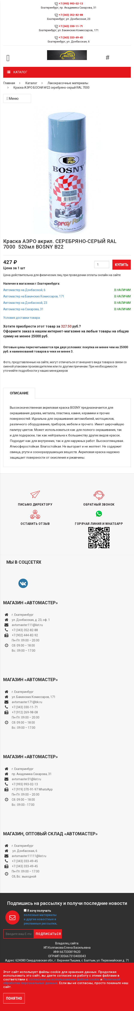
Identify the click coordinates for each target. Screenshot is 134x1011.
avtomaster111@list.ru (27, 625)
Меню (13, 98)
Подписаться (48, 934)
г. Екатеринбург (23, 614)
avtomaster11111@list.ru (29, 856)
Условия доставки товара (21, 317)
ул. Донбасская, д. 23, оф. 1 (31, 620)
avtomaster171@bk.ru (27, 702)
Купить (121, 264)
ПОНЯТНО (14, 998)
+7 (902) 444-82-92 (25, 635)
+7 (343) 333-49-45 (71, 37)
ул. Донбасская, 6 (24, 851)
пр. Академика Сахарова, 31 (32, 774)
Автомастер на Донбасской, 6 (24, 290)
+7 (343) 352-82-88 (71, 14)
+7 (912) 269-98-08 (25, 712)
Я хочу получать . (40, 917)
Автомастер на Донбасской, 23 (25, 302)
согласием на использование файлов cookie (64, 979)
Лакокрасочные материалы (68, 83)
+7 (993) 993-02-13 (25, 784)
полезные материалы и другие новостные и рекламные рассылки (40, 919)
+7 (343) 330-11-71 (71, 26)
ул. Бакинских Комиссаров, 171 (33, 697)
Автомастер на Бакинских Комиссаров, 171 (33, 296)
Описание (19, 393)
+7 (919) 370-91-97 (25, 789)
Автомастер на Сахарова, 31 (23, 309)
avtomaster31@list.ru (26, 779)
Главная (9, 83)
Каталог (31, 83)
